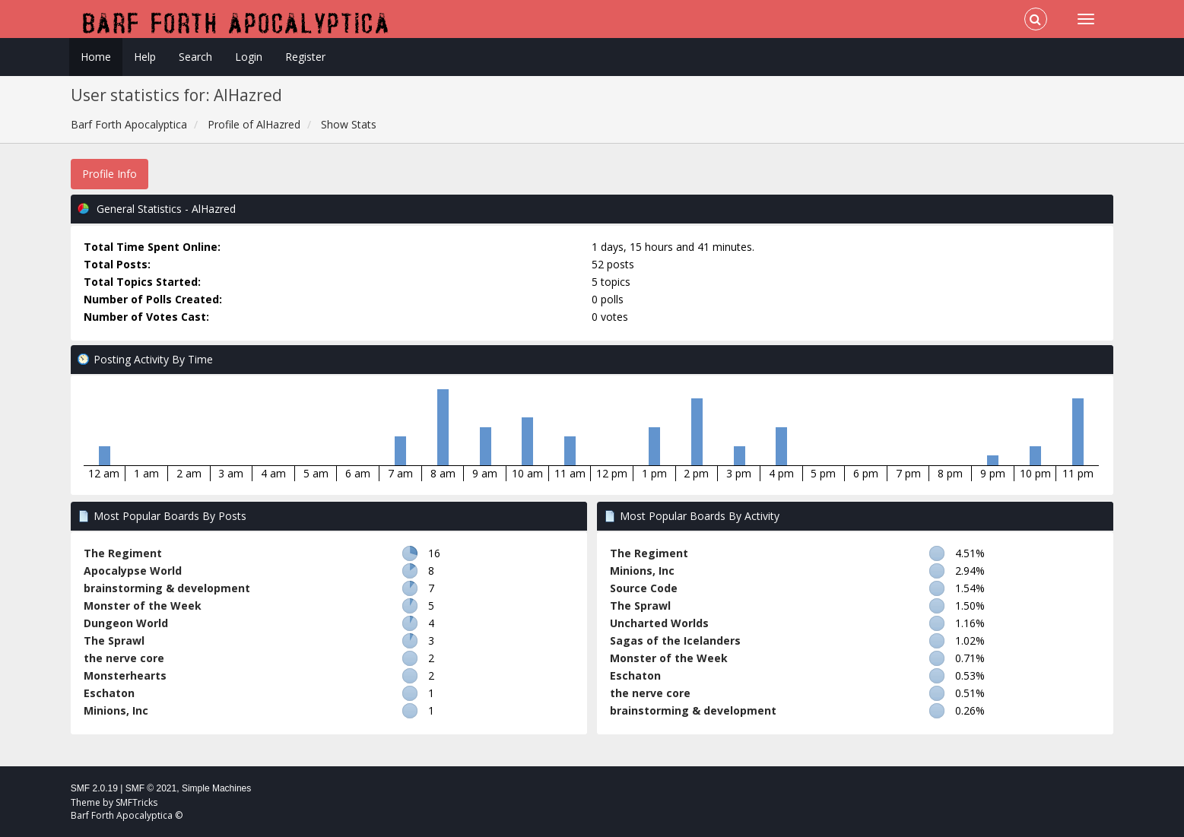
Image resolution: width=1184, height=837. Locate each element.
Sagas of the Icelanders (675, 640)
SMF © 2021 (151, 788)
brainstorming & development (167, 588)
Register (305, 56)
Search (195, 56)
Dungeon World (126, 623)
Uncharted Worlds (659, 623)
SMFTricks (136, 802)
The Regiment (123, 553)
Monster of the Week (143, 605)
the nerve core (124, 658)
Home (96, 56)
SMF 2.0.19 (94, 788)
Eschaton (109, 693)
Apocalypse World (133, 570)
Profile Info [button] (109, 173)
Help (145, 56)
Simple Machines (216, 788)
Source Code (644, 588)
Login (248, 56)
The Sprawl (114, 640)
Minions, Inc (116, 710)
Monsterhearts (125, 675)
